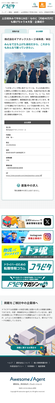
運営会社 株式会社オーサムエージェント (27, 384)
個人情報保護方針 (41, 362)
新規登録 (42, 4)
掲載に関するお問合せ (29, 347)
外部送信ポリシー (17, 366)
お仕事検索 (34, 5)
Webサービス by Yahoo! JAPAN (27, 388)
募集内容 (15, 31)
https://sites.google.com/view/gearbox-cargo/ (23, 175)
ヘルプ (10, 362)
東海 (10, 12)
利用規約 (31, 366)
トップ (4, 12)
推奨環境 (41, 366)
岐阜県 (16, 12)
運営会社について (23, 362)
